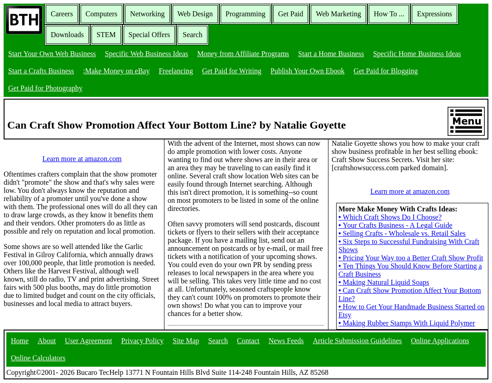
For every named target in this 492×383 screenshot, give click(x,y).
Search (193, 34)
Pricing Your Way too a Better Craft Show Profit (410, 258)
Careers (62, 14)
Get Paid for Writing (231, 71)
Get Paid (291, 14)
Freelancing (176, 71)
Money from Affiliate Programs (243, 53)
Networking (147, 14)
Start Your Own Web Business (52, 53)
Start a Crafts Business (41, 71)
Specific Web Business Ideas (146, 53)
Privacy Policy (142, 341)
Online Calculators (38, 358)
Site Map (186, 341)
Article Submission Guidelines (357, 341)
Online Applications (440, 341)
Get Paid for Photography (45, 88)
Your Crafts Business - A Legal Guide (395, 225)
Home (20, 341)
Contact (248, 341)
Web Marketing (338, 14)
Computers (101, 14)
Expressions (434, 14)
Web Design (195, 14)
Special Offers (149, 34)
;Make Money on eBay (116, 71)
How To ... (389, 14)
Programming (245, 14)
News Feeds (286, 341)
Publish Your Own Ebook (307, 71)
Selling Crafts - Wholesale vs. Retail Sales (402, 233)
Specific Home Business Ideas (417, 53)
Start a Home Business (331, 53)
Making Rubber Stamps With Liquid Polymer (406, 323)
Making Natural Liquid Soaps (383, 282)
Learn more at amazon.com (81, 159)
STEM (106, 34)
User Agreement (88, 341)
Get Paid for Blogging (386, 71)
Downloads (67, 34)
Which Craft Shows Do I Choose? (390, 217)
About (47, 341)
